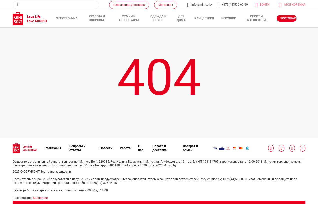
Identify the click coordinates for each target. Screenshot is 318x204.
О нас (140, 148)
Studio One (40, 198)
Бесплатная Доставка (129, 5)
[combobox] (56, 5)
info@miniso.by (202, 4)
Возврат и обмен (190, 148)
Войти (264, 4)
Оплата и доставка (159, 148)
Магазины (165, 5)
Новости (106, 148)
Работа (125, 148)
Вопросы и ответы (77, 148)
